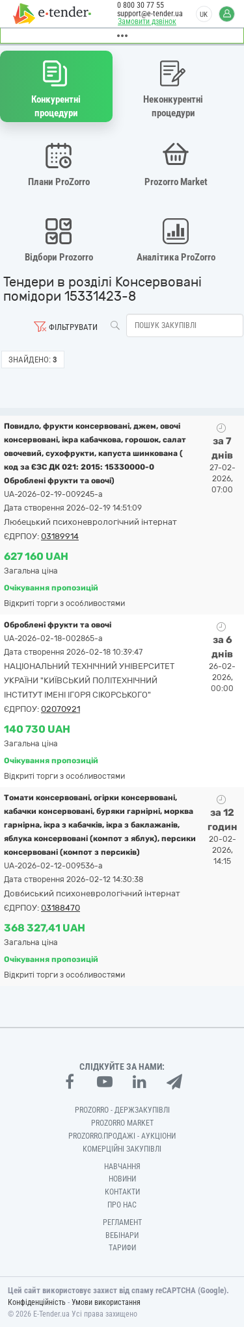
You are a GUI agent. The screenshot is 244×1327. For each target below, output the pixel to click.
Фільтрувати (73, 327)
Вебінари (122, 1235)
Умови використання (106, 1302)
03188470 (60, 908)
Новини (122, 1178)
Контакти (122, 1191)
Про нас (122, 1204)
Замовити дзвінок (147, 21)
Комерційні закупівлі (122, 1149)
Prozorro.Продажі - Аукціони (122, 1136)
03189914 (60, 536)
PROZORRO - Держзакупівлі (122, 1110)
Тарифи (122, 1247)
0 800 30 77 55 (140, 5)
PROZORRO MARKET (122, 1123)
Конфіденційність (37, 1302)
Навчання (122, 1166)
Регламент (122, 1222)
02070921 (60, 709)
